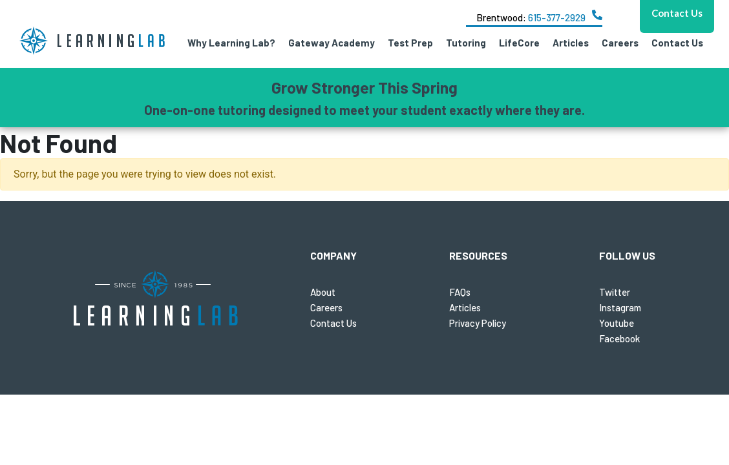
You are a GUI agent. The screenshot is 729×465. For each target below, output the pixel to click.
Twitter (614, 292)
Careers (620, 42)
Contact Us (677, 42)
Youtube (616, 323)
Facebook (619, 338)
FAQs (459, 292)
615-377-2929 (557, 17)
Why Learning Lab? (231, 42)
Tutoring (466, 42)
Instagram (620, 307)
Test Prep (410, 42)
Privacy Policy (477, 323)
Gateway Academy (331, 42)
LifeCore (519, 42)
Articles (571, 42)
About (322, 292)
